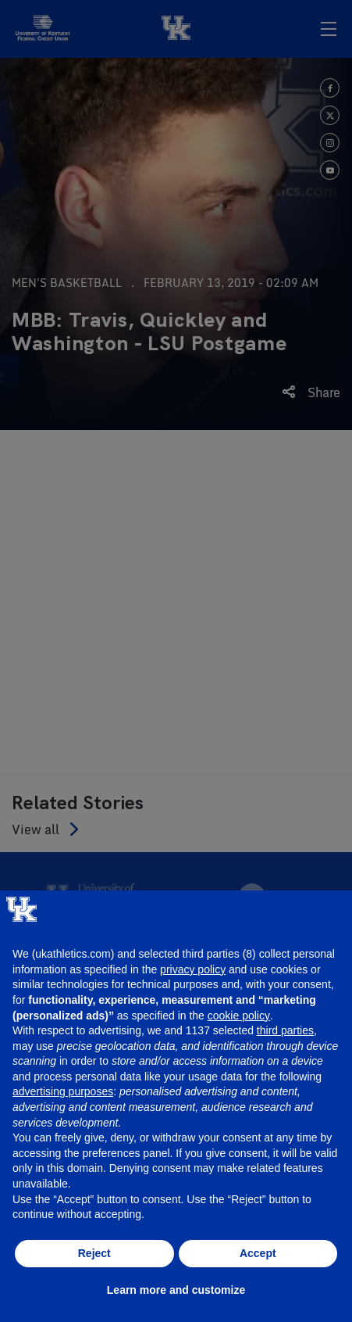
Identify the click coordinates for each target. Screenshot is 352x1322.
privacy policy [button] (193, 969)
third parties (285, 1030)
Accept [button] (258, 1253)
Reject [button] (94, 1253)
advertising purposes (62, 1091)
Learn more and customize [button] (176, 1290)
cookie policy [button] (239, 1015)
